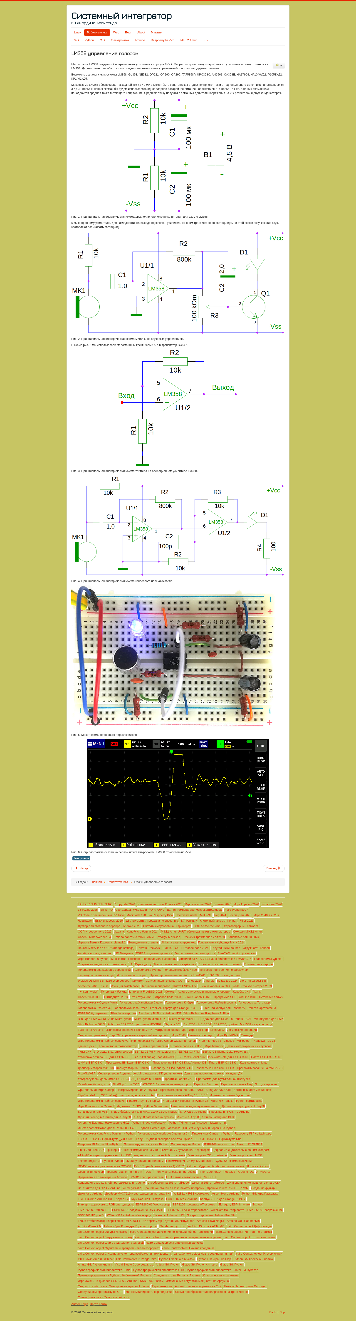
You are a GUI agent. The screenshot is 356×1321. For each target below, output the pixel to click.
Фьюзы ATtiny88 (188, 1117)
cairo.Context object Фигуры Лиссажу (102, 1231)
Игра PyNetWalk (228, 1035)
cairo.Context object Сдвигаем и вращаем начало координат (119, 1248)
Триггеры (112, 1150)
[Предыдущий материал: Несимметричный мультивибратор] (81, 868)
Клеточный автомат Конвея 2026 (160, 904)
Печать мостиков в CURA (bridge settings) (106, 948)
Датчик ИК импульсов (179, 1221)
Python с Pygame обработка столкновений (215, 1166)
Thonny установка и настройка (175, 1171)
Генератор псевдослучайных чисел (195, 1106)
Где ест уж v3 (87, 1046)
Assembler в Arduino (225, 1193)
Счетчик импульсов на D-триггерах (167, 926)
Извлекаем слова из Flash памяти (129, 1029)
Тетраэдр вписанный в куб (96, 975)
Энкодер (247, 1035)
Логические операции (242, 1029)
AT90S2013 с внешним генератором (166, 1084)
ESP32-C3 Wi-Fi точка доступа (155, 1051)
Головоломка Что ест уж (94, 1008)
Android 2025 (131, 926)
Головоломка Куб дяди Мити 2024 (221, 942)
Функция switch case (125, 986)
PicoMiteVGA (86, 1073)
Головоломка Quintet (268, 958)
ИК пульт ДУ (233, 1073)
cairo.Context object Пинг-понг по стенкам (243, 1231)
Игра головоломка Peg (236, 1084)
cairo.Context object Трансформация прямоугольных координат (178, 1237)
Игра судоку (143, 964)
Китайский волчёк (271, 997)
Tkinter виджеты (89, 1160)
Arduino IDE (246, 1171)
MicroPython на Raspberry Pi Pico (206, 1013)
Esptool (257, 1204)
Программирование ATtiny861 (136, 1090)
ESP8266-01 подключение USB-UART (138, 1210)
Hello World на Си (236, 909)
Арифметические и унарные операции (204, 991)
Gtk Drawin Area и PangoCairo (136, 1259)
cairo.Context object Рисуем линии (259, 1253)
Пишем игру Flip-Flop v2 (143, 1100)
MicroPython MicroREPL (150, 1019)
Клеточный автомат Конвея (218, 920)
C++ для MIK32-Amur (247, 931)
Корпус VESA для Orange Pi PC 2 (223, 1199)
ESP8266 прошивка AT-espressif (194, 1204)
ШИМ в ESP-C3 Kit (90, 1062)
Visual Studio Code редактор (134, 1264)
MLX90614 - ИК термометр (144, 1221)
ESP (205, 40)
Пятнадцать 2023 (116, 997)
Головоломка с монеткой (160, 958)
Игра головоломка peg (132, 975)
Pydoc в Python (112, 1160)
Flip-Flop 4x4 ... (88, 1095)
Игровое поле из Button (186, 1046)
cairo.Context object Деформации (249, 1226)
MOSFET (210, 1177)
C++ (102, 40)
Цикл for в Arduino (90, 1193)
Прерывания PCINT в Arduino (229, 1111)
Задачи (119, 931)
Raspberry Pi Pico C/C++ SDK (215, 1068)
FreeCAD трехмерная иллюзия (204, 937)
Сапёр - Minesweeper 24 (94, 937)
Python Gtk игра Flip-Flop (214, 1259)
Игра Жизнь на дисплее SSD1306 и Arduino (107, 1281)
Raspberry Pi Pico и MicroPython (99, 1144)
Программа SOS (225, 997)
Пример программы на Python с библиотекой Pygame (114, 1275)
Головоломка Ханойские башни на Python (106, 1133)
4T (130, 964)
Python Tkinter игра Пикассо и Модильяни (197, 1122)
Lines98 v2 (217, 1029)
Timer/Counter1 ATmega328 (216, 1171)
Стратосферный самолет (241, 926)
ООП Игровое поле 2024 (192, 948)
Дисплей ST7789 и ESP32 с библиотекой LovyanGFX (215, 958)
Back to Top (277, 1312)
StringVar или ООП (218, 1090)
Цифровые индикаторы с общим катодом (240, 1150)
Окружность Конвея (256, 948)
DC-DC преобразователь (147, 1177)
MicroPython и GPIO (91, 1024)
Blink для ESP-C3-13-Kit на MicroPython (105, 1019)
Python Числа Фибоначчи (149, 1122)
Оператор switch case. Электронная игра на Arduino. (114, 1286)
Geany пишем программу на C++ (100, 1291)
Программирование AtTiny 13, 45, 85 (182, 1095)
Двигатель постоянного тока (204, 1073)
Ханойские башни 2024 (142, 931)
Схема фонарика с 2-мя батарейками (103, 1297)
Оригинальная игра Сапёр (96, 1090)
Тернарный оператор (155, 986)
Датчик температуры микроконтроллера (194, 909)
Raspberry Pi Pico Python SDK (171, 1068)
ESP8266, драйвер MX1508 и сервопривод (243, 1024)
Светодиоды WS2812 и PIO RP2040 (139, 909)
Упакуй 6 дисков (169, 937)
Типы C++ (84, 1051)
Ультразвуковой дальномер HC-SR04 (103, 1079)
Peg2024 (220, 915)
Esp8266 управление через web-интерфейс (139, 1035)
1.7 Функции (189, 920)
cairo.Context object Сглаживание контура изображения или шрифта (124, 1253)
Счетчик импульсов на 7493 (140, 1150)
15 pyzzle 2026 (125, 904)
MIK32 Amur (188, 40)
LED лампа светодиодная (183, 1177)
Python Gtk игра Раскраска (260, 1193)
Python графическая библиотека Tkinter (214, 1270)
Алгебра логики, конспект (95, 953)
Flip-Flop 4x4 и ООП (125, 1084)
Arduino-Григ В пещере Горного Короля (130, 1226)
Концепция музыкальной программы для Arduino (111, 1182)
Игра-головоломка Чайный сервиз (101, 1100)
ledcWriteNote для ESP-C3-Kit (228, 1057)
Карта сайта (98, 1304)
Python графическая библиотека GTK (158, 1270)
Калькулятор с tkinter (254, 1062)
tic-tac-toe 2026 (272, 904)
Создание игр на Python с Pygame (177, 1275)
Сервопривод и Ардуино (114, 1073)
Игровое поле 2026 (198, 904)
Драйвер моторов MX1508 (96, 1068)
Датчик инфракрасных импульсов (248, 1046)
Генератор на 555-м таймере (207, 1155)
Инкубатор (251, 1270)
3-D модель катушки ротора (113, 1051)
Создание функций (264, 1188)
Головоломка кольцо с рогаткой (220, 964)
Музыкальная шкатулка (147, 1199)
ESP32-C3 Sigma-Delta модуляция (225, 1051)
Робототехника (97, 32)
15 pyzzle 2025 (88, 909)
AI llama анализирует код (178, 942)
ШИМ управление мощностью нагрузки (253, 1182)
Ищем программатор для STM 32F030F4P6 (107, 1128)
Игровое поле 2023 (168, 997)
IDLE (148, 1171)
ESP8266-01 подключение (265, 1210)
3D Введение (124, 953)
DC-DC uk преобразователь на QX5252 (104, 1166)
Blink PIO (106, 909)
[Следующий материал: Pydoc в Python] (274, 868)
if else (105, 986)
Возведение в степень (143, 942)
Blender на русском (172, 1226)
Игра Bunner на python (93, 958)
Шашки (167, 948)
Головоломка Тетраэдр (254, 1002)
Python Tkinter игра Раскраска (160, 1128)
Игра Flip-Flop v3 (209, 1040)
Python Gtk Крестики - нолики (254, 1259)
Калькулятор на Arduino (132, 1068)
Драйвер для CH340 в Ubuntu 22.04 (227, 1019)
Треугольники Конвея (225, 948)
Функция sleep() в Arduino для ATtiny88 (104, 1117)
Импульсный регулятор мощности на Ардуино (197, 1281)
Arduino (140, 40)
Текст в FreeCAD (148, 948)
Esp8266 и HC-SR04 (197, 1024)
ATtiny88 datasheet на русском (154, 1117)
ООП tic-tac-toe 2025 (207, 926)
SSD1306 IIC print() (91, 1215)
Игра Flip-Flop (198, 1029)
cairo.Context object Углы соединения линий (203, 1253)
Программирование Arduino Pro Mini (211, 1215)
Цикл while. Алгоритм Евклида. (245, 1286)
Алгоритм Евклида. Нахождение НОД (103, 1122)
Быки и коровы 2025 (109, 920)
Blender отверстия (123, 1013)
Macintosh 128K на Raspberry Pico (150, 915)
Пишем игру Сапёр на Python (212, 1133)
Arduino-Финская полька (243, 1221)
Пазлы (256, 991)
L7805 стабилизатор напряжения (100, 1221)
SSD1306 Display (151, 1281)
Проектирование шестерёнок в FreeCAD (177, 975)
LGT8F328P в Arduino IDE (95, 1199)
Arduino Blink (248, 997)
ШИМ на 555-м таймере (207, 1182)
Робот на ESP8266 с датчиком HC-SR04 (135, 1024)
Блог (128, 32)
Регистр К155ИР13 (249, 1144)
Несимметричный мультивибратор (189, 1160)
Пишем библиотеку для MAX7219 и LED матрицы (144, 1111)
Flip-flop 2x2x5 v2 (142, 1040)
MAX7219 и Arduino (193, 1111)
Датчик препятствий (154, 1046)
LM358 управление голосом (144, 1160)
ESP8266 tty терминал (93, 1013)
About (141, 32)
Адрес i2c (122, 1199)
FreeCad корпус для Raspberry (224, 1008)
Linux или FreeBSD (91, 1150)
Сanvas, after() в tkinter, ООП (165, 980)
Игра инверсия (162, 1286)
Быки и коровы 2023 (197, 997)
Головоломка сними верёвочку (175, 964)
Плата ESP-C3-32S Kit (266, 1057)
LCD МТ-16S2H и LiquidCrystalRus (218, 1139)
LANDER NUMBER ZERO (95, 904)
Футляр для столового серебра (99, 926)
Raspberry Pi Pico (162, 40)
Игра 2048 (178, 1035)
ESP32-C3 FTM (189, 1051)
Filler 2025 (247, 920)
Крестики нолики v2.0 (178, 1079)
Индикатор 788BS (129, 1106)
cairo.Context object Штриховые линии (250, 1237)
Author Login (79, 1304)
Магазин (156, 32)
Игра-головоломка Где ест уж (230, 1095)
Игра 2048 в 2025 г (266, 915)
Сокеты (170, 991)
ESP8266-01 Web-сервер (153, 1204)
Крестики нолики (222, 1100)
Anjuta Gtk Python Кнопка (95, 1264)
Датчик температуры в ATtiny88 (243, 1106)
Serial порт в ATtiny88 (92, 1111)
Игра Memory (214, 1046)
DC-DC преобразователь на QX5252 (159, 1166)
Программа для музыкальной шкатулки (223, 1079)
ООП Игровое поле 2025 (94, 931)
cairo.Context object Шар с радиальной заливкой (111, 1242)
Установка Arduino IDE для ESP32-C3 (103, 1057)
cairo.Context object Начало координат (188, 1248)
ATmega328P (132, 1188)
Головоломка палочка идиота (195, 953)
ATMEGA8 (263, 1171)
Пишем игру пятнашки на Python (146, 1144)
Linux (77, 32)
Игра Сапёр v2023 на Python (176, 1040)
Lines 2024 (194, 980)
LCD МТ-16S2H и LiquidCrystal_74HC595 (105, 1139)
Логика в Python (258, 1166)
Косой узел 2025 (240, 915)
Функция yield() (88, 991)
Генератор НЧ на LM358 (246, 1155)
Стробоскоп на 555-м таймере (168, 1182)
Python (89, 40)
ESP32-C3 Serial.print (191, 1057)
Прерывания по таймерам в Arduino (102, 1177)
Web (116, 32)
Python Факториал (156, 1106)
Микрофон (244, 1040)
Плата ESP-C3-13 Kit (223, 1062)
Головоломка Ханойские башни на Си (163, 1133)
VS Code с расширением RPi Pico (101, 915)
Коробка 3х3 (241, 991)
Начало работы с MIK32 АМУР (134, 937)
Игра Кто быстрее (206, 1084)
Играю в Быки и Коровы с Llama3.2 (102, 942)
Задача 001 (173, 1024)
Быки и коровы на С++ (215, 986)
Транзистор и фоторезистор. (118, 1046)
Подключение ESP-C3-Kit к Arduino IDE (179, 1062)
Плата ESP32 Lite (185, 986)
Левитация (85, 920)
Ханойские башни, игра (94, 1084)
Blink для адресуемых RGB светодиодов (105, 1204)
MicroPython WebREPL (184, 1019)
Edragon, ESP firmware (234, 1204)
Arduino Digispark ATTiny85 (206, 1226)
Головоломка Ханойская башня (141, 1002)
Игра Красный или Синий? (96, 1106)
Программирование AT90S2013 (181, 1090)
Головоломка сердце (258, 964)
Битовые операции (201, 1035)
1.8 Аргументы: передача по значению (152, 920)
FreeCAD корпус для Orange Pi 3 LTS (175, 1008)
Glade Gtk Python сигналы (200, 1264)
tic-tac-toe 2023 (88, 986)
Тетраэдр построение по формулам (223, 969)
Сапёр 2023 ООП (89, 997)
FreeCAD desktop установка (237, 953)
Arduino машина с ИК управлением (158, 1073)
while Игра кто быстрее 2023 (252, 986)
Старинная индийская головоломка (102, 964)
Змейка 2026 (222, 904)
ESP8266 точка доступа (224, 975)
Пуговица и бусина (114, 991)
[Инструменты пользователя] (279, 65)
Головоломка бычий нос (180, 969)
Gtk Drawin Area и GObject (96, 1259)
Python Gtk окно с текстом (177, 1259)
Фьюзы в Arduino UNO (169, 1215)
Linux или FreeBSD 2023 (145, 991)
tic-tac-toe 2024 (227, 980)
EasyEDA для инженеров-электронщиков (164, 1139)
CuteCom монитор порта (227, 1210)
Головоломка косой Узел (130, 1008)
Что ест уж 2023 (141, 997)
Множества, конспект (125, 958)
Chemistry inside (186, 915)
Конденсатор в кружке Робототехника (159, 1155)
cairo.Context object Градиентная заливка (174, 1242)
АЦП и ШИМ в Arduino (146, 1079)
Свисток (137, 980)
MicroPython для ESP (268, 1019)
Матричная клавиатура (170, 1029)
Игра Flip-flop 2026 (246, 904)
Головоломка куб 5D (147, 969)
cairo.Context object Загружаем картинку (105, 1237)
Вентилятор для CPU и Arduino (99, 1188)
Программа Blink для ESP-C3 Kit (128, 1062)
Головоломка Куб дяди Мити (97, 1002)
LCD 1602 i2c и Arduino (182, 1199)
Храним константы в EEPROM (228, 1188)
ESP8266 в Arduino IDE (93, 1210)
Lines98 (229, 1040)
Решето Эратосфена (262, 1008)
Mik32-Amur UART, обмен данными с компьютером (195, 931)
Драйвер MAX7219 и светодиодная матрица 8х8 (138, 1193)
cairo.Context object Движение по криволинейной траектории (171, 1231)
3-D (76, 40)
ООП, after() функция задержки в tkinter (128, 1095)
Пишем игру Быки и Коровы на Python (209, 1128)
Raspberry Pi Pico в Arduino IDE (159, 1013)
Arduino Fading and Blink (218, 1117)
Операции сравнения (92, 1035)
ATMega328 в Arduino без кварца (128, 1215)
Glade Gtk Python (232, 1264)
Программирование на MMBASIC (260, 1068)
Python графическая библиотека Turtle (104, 1270)
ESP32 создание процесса (154, 953)
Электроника (120, 40)
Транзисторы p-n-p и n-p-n (124, 1171)
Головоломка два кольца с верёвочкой (104, 969)
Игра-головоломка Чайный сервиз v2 (103, 1040)
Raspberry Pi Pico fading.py (253, 1133)
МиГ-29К (206, 915)
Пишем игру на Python (186, 1144)
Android (209, 980)
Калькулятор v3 (264, 1040)
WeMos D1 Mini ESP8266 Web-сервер (103, 980)
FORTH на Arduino (90, 1029)
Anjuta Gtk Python (168, 1264)
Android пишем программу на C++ (198, 1286)
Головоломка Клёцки (179, 1002)
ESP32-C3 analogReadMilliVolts (153, 1057)
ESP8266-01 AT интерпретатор (187, 1210)
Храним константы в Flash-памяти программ (173, 1188)
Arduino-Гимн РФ (89, 1226)
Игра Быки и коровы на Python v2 (185, 1100)
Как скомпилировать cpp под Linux (148, 1291)
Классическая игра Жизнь (220, 1275)
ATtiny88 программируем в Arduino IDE (104, 1155)
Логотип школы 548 (253, 980)
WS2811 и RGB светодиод (191, 1193)
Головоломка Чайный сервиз (216, 1002)
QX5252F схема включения (234, 1160)
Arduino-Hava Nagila (210, 1221)
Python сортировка (249, 1100)
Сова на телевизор (91, 1171)
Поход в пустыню (266, 1084)
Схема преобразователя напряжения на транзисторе (211, 1291)
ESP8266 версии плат (219, 1144)
